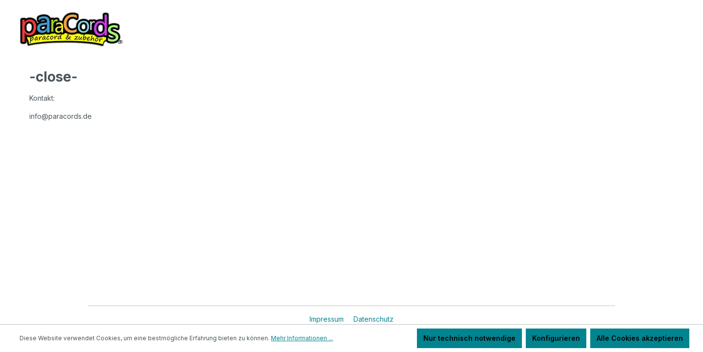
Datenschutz (373, 319)
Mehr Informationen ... (302, 338)
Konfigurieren (556, 338)
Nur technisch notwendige (469, 338)
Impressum (328, 319)
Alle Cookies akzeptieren (640, 338)
